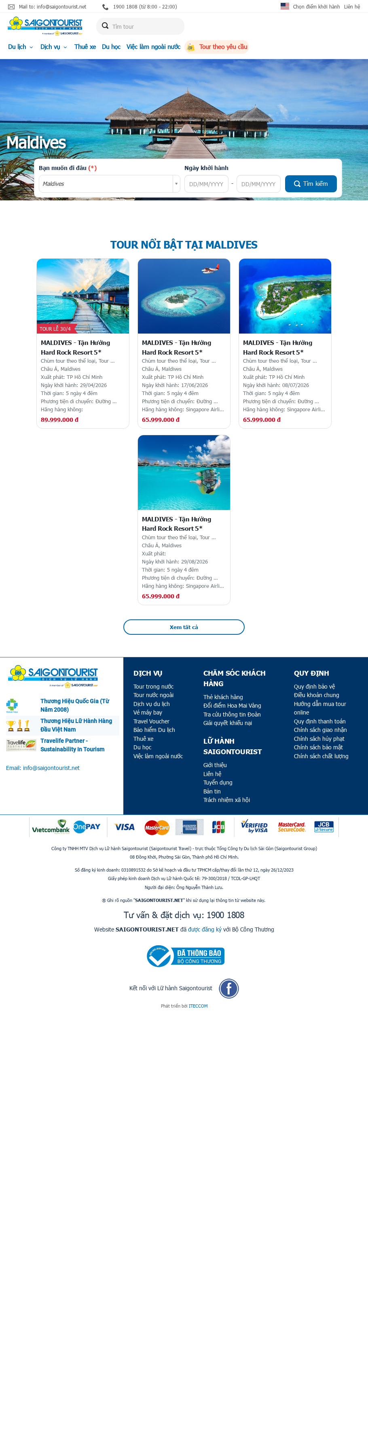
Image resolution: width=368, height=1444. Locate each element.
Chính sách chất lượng (321, 756)
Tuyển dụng (218, 782)
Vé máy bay (147, 712)
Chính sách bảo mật (318, 747)
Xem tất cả (184, 627)
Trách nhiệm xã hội (226, 800)
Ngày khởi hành (206, 167)
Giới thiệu (215, 765)
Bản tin (212, 791)
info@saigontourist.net (51, 768)
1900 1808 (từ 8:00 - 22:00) (139, 6)
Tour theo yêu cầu (216, 47)
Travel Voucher (151, 721)
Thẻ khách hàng (223, 697)
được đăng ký (205, 929)
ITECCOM (198, 1005)
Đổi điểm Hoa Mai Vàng (232, 705)
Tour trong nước (153, 686)
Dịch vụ (54, 47)
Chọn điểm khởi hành (316, 6)
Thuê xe (85, 47)
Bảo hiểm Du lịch (154, 730)
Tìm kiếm (311, 183)
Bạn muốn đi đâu (68, 167)
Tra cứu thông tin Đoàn (232, 714)
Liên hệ (352, 6)
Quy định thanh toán (320, 721)
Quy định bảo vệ (314, 686)
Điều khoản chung (316, 695)
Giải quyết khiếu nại (227, 723)
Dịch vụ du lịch (151, 704)
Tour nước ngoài (153, 695)
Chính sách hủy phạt (319, 738)
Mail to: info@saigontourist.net (47, 6)
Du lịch (21, 47)
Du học (111, 47)
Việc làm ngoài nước (153, 47)
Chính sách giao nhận (320, 730)
